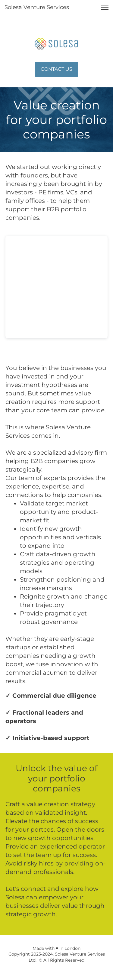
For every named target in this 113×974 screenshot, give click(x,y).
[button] (105, 7)
